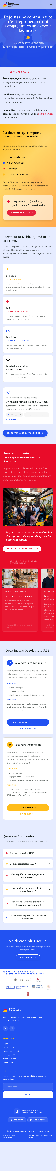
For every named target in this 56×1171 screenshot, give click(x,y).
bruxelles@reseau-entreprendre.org (32, 841)
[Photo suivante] (49, 507)
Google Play (37, 1120)
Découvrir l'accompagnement (25, 434)
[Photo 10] (36, 524)
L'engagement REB (21, 213)
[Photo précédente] (6, 507)
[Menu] (50, 4)
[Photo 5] (27, 524)
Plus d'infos (13, 420)
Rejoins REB (28, 957)
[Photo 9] (34, 524)
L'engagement (8, 1047)
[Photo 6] (29, 524)
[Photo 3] (23, 524)
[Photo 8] (32, 524)
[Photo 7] (30, 524)
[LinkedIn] (5, 1028)
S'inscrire (28, 1094)
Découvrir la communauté (22, 548)
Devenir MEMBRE (20, 722)
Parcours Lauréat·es (11, 1062)
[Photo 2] (21, 524)
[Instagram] (12, 1028)
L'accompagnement (11, 1051)
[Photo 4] (25, 524)
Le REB (5, 1044)
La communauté (9, 1055)
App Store (17, 1120)
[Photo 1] (19, 524)
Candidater (28, 807)
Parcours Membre (10, 1058)
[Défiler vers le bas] (28, 58)
